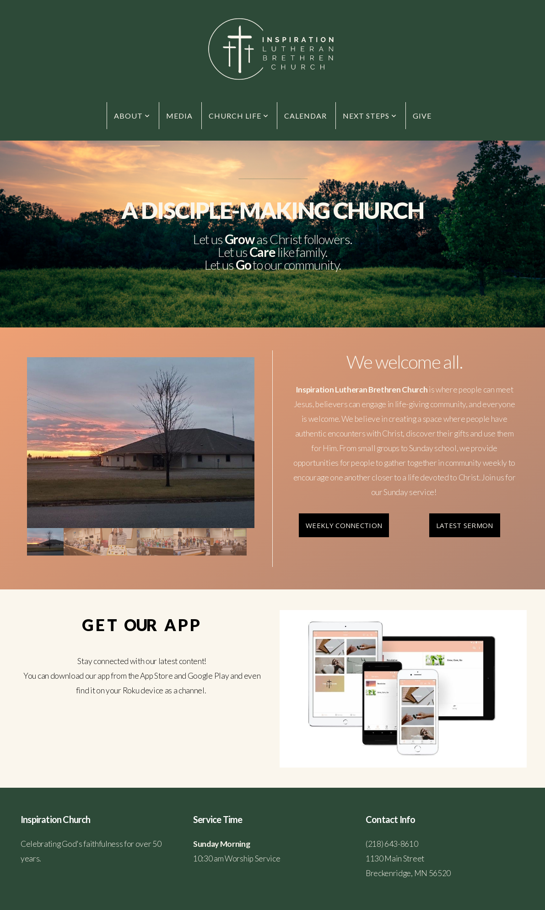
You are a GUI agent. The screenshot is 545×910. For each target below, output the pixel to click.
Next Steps (370, 115)
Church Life (239, 115)
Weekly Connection (344, 525)
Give (422, 115)
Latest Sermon (464, 525)
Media (179, 115)
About (132, 115)
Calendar (305, 115)
